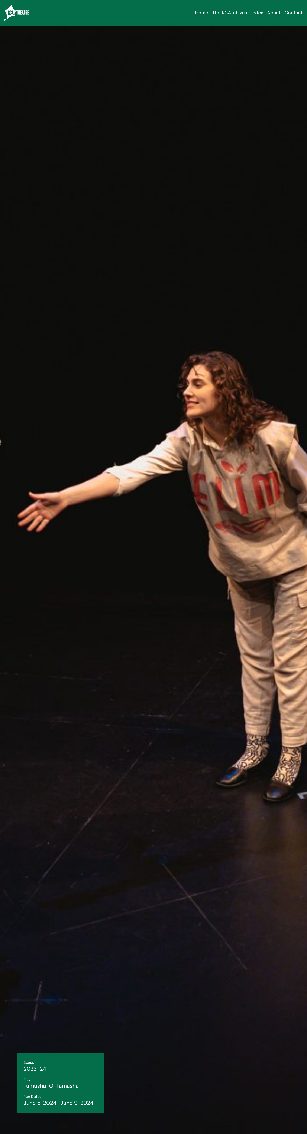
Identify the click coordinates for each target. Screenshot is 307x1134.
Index (257, 13)
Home (201, 13)
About (274, 13)
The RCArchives (229, 13)
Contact (294, 13)
